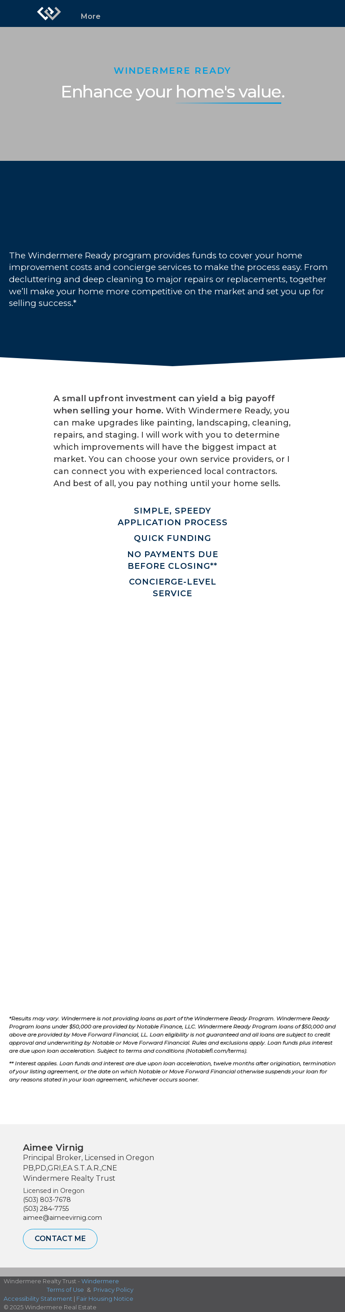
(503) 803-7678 (47, 1200)
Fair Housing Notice (104, 1298)
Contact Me (60, 1238)
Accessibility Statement (38, 1298)
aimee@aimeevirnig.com (62, 1218)
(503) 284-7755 (46, 1209)
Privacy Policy (113, 1289)
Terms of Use (65, 1289)
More (91, 16)
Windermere (100, 1281)
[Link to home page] (49, 13)
